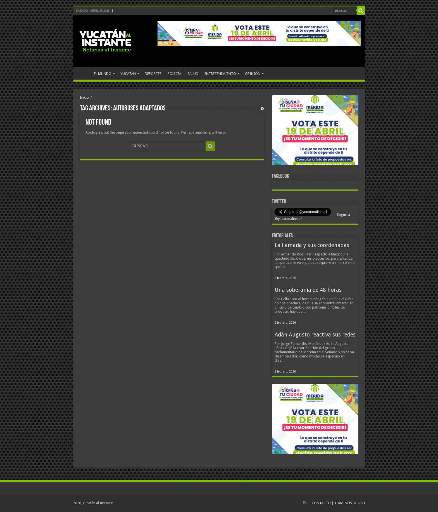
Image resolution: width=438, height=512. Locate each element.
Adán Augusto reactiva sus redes (315, 334)
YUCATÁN (128, 74)
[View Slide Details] (315, 131)
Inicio (84, 97)
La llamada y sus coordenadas (312, 245)
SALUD (192, 74)
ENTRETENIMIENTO (220, 74)
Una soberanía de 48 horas (308, 290)
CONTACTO (321, 503)
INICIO (83, 73)
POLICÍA (174, 74)
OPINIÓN (252, 74)
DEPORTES (153, 74)
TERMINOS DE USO (349, 503)
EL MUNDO (102, 74)
